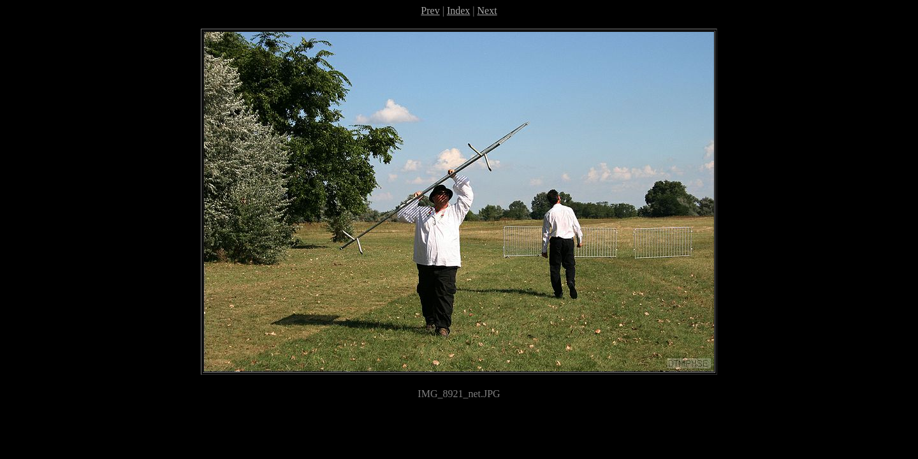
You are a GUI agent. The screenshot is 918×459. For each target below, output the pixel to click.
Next (487, 10)
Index (458, 10)
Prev (430, 10)
